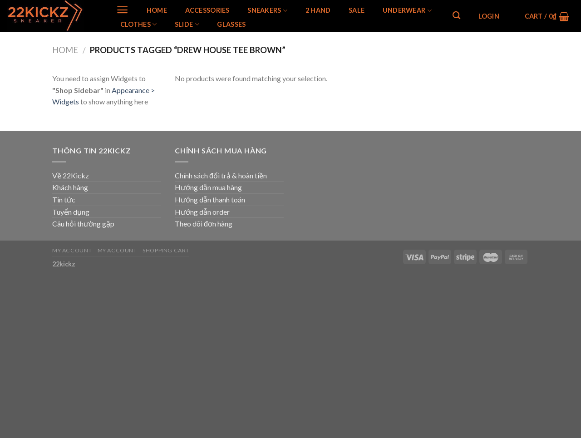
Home (157, 10)
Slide (187, 24)
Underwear (407, 10)
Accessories (207, 10)
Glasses (231, 24)
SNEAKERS (267, 10)
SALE (356, 10)
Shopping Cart (166, 250)
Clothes (138, 24)
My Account (72, 250)
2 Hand (318, 10)
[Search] (456, 15)
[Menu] (122, 9)
